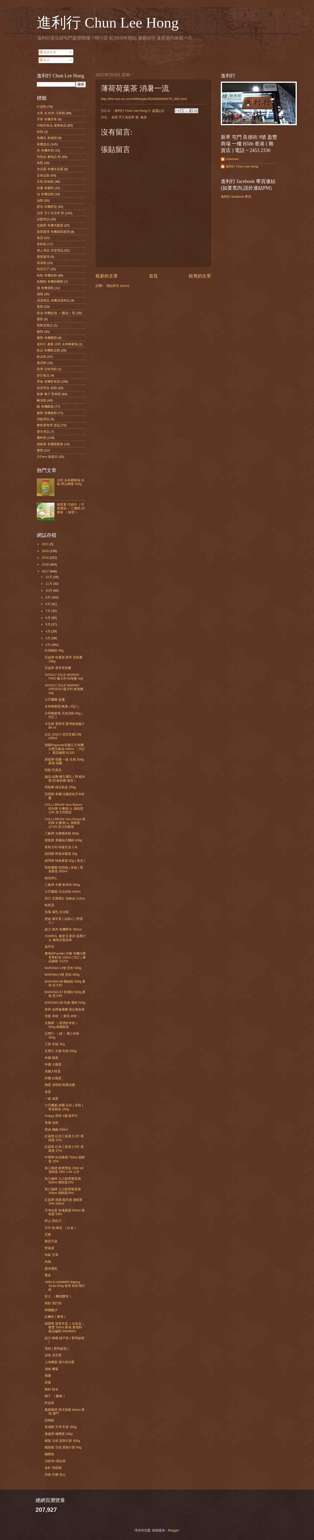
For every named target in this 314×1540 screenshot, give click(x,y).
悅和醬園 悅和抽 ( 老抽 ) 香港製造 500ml (64, 869)
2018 (46, 564)
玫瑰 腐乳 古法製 (57, 912)
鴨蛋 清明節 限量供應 (60, 1085)
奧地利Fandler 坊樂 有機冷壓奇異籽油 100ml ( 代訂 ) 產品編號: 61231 (65, 957)
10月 (49, 590)
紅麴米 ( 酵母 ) (55, 1316)
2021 (46, 544)
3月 (48, 638)
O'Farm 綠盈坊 (47, 456)
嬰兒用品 (43, 431)
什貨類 (41, 107)
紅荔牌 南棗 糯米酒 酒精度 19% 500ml (63, 1201)
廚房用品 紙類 (47, 388)
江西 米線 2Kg (55, 1044)
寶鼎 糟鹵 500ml (56, 1129)
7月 (48, 611)
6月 (48, 618)
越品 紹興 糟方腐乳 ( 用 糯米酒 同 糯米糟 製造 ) (65, 778)
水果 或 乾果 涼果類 (51, 113)
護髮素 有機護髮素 (50, 444)
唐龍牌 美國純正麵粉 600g (63, 840)
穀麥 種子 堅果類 (49, 394)
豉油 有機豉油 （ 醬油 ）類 (56, 313)
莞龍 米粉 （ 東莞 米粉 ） (63, 1016)
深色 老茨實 (53, 1355)
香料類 (41, 244)
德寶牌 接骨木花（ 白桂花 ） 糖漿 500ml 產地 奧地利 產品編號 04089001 (65, 1327)
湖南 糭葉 (51, 1369)
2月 (48, 645)
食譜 (143, 117)
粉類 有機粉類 (47, 275)
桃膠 (48, 1375)
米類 (40, 163)
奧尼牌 (41, 363)
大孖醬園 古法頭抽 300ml (62, 891)
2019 (46, 557)
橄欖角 (49, 1454)
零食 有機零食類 (48, 381)
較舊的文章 (200, 276)
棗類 (40, 319)
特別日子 (43, 269)
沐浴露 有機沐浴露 (50, 169)
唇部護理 (43, 257)
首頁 (153, 276)
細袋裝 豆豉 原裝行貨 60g (63, 1447)
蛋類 (40, 306)
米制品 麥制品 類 (49, 157)
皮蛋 (48, 1092)
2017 (46, 571)
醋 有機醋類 (45, 406)
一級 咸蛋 (51, 1098)
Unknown (232, 159)
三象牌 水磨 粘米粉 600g (62, 885)
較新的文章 (107, 276)
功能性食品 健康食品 (51, 125)
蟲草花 (49, 946)
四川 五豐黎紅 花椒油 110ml (65, 898)
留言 (44, 60)
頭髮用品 (43, 419)
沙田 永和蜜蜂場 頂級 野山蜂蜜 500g (70, 482)
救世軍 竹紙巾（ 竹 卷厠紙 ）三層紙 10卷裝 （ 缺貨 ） (70, 508)
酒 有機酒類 (45, 288)
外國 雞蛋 (51, 1058)
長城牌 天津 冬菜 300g (61, 1427)
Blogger (173, 1530)
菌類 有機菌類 (47, 338)
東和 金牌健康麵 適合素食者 (65, 1009)
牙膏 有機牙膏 (47, 119)
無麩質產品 (45, 325)
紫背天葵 (51, 1241)
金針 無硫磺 (53, 1468)
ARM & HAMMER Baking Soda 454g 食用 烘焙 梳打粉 (65, 1285)
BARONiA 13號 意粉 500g (63, 968)
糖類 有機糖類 (47, 413)
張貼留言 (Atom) (117, 286)
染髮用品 (43, 219)
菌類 (40, 331)
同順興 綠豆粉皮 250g (60, 787)
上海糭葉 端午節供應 (59, 1362)
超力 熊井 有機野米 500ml (63, 929)
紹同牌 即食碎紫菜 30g (61, 854)
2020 (46, 551)
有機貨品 (43, 144)
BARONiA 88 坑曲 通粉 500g (65, 1002)
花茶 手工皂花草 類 (125, 117)
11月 (49, 583)
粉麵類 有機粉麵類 (50, 281)
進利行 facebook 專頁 (236, 196)
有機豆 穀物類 (47, 138)
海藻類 (41, 263)
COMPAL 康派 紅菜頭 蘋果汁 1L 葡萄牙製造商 (65, 938)
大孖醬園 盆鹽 (55, 699)
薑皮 (48, 1275)
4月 (48, 631)
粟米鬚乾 (51, 1268)
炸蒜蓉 (49, 1403)
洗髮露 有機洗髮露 (50, 225)
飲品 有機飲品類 (48, 350)
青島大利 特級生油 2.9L (61, 847)
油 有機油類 (45, 194)
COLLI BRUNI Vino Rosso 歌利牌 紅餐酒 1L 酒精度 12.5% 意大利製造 (65, 823)
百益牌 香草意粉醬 (58, 668)
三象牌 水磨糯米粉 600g (62, 833)
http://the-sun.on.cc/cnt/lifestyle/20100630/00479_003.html (144, 99)
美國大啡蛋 (53, 1071)
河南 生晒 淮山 (55, 1474)
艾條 (48, 1234)
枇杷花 (49, 905)
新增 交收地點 (47, 369)
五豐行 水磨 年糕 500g (61, 1051)
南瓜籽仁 (51, 878)
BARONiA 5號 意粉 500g (62, 974)
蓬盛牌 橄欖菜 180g (59, 1434)
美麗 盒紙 (51, 1122)
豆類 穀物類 (45, 181)
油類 (40, 200)
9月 (48, 597)
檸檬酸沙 (51, 1310)
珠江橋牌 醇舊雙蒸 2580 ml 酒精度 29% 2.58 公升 (64, 1170)
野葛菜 (49, 1248)
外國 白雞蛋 (53, 1078)
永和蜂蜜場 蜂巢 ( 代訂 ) (62, 706)
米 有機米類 (45, 150)
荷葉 (48, 1382)
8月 (48, 604)
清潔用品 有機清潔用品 (53, 300)
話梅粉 (49, 1420)
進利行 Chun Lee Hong (108, 22)
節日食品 (43, 375)
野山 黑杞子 (53, 1221)
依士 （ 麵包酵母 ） (59, 1296)
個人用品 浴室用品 (50, 250)
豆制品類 (43, 175)
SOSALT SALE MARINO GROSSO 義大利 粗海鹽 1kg (64, 689)
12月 (49, 577)
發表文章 (47, 52)
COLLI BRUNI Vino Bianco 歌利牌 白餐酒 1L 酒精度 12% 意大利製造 (64, 808)
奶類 (40, 132)
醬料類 (41, 438)
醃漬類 (41, 400)
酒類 (40, 294)
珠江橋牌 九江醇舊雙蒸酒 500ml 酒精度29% (63, 1180)
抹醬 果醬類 (45, 188)
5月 (48, 624)
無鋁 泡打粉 (53, 1303)
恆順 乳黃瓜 (53, 770)
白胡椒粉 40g (54, 650)
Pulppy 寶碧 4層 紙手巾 (61, 1116)
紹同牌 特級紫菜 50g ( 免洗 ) (65, 860)
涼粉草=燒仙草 (55, 1461)
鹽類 (40, 450)
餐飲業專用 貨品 (48, 425)
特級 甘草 (51, 1255)
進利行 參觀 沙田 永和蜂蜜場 (57, 344)
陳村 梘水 (51, 1389)
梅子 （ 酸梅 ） (55, 1396)
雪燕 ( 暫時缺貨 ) (56, 1348)
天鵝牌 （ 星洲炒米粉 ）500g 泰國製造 (62, 1024)
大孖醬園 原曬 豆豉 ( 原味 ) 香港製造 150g (64, 1107)
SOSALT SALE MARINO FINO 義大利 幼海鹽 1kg (64, 676)
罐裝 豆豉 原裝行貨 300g (62, 1441)
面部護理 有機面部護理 (53, 232)
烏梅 (48, 1261)
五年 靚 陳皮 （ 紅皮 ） (61, 1228)
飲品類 (41, 357)
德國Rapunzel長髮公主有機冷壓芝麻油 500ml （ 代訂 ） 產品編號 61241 (65, 748)
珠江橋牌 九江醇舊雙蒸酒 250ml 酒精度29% (63, 1191)
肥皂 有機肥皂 (47, 206)
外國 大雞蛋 (53, 1064)
